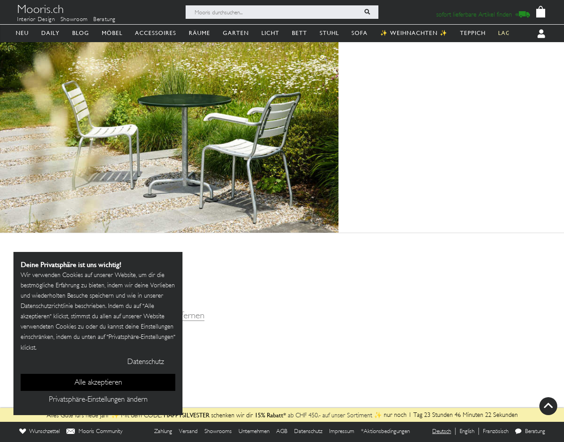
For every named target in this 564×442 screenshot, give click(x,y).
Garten (236, 33)
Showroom (74, 19)
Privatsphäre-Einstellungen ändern (98, 399)
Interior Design (36, 19)
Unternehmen (254, 431)
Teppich (473, 33)
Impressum (341, 431)
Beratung (104, 19)
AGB (281, 431)
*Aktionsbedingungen (385, 431)
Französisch (495, 431)
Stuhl (329, 33)
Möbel (112, 33)
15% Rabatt (269, 415)
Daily (50, 33)
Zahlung (163, 431)
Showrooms (218, 431)
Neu (22, 33)
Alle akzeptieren (98, 382)
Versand (188, 431)
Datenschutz (308, 431)
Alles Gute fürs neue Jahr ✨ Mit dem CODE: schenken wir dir (151, 416)
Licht (270, 33)
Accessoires (155, 33)
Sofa (359, 33)
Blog (80, 33)
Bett (299, 33)
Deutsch (441, 431)
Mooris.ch (40, 10)
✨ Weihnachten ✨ (413, 33)
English (467, 431)
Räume (199, 33)
